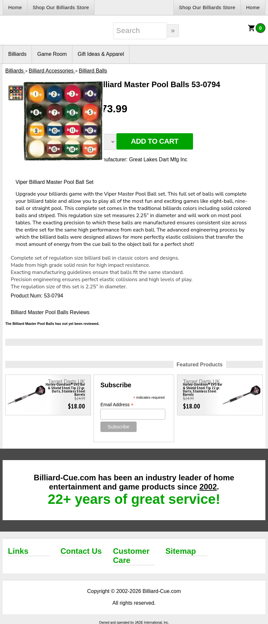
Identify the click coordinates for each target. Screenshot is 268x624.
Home (15, 7)
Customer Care (131, 556)
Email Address (117, 405)
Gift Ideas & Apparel (101, 54)
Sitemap (181, 551)
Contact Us (81, 551)
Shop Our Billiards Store (61, 7)
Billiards (17, 54)
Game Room (52, 54)
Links (18, 551)
